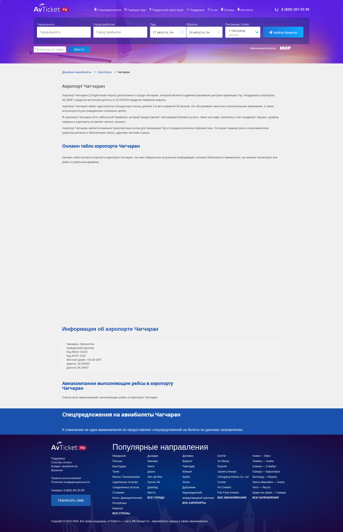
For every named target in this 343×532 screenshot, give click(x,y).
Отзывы (229, 10)
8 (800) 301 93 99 (295, 9)
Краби (186, 476)
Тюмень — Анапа (263, 461)
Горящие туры (137, 10)
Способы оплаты (61, 462)
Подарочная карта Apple (168, 10)
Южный (187, 471)
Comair (221, 482)
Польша (117, 461)
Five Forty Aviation (228, 492)
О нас (214, 10)
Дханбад (152, 487)
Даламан (187, 455)
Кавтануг (152, 461)
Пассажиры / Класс (237, 24)
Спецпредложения (109, 10)
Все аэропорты (194, 502)
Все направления (265, 497)
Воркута (187, 461)
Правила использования (66, 478)
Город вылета (45, 24)
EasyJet (222, 466)
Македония (119, 455)
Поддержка (197, 10)
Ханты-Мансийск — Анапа (268, 482)
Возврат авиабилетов (64, 466)
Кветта (151, 492)
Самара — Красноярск (266, 471)
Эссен (186, 482)
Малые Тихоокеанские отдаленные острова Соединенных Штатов (126, 482)
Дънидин (152, 455)
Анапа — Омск (261, 455)
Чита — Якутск (261, 487)
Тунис (115, 471)
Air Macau (223, 461)
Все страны (121, 513)
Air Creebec (224, 487)
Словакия (118, 492)
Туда (153, 24)
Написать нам (71, 500)
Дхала (151, 471)
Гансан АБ (153, 482)
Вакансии (57, 470)
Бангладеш (119, 466)
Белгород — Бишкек (264, 476)
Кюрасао (117, 508)
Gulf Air (221, 455)
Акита (150, 466)
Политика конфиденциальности (70, 482)
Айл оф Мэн (154, 476)
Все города (155, 497)
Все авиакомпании (232, 497)
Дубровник (189, 487)
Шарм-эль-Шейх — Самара (269, 492)
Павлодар (188, 466)
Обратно (192, 24)
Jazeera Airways (226, 471)
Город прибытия (104, 24)
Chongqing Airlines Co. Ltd (232, 476)
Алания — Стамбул (264, 466)
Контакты (247, 10)
